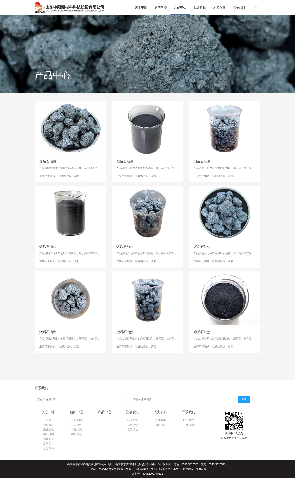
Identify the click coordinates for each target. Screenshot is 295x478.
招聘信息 (160, 424)
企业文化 (48, 429)
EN (254, 7)
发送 (244, 399)
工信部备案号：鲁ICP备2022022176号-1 (157, 468)
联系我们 (239, 7)
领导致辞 (48, 424)
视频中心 (76, 434)
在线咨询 (188, 424)
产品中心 (180, 7)
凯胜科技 (201, 468)
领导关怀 (48, 448)
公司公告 (76, 424)
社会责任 (200, 7)
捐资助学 (132, 424)
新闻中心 (161, 7)
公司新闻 (76, 420)
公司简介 (48, 420)
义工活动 (132, 429)
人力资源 (219, 7)
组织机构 (48, 434)
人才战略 (160, 420)
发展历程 (48, 443)
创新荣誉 (48, 438)
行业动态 (76, 429)
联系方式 (188, 420)
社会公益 (132, 420)
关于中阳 (141, 7)
